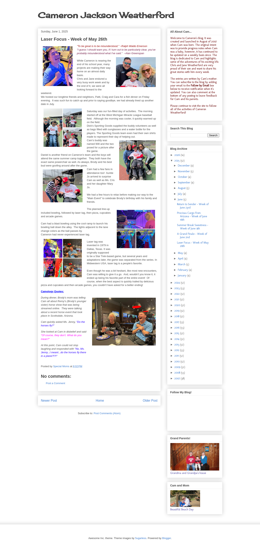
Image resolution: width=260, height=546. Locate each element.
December (184, 165)
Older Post (150, 400)
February (183, 270)
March (182, 264)
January (182, 275)
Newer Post (49, 400)
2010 (177, 361)
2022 (177, 294)
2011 (177, 355)
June (180, 199)
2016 (177, 327)
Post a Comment (55, 383)
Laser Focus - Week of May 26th (193, 244)
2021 (177, 299)
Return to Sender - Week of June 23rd (193, 206)
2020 (177, 305)
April (181, 258)
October (183, 177)
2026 (177, 155)
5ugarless (140, 538)
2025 (177, 160)
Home (100, 400)
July (180, 194)
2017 (177, 322)
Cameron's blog (194, 38)
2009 (177, 367)
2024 (177, 282)
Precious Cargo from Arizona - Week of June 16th (192, 216)
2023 (177, 288)
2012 (177, 350)
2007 (177, 378)
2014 (177, 339)
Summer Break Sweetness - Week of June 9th (192, 226)
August (182, 188)
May (181, 253)
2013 (177, 344)
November (184, 171)
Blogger (166, 538)
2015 (177, 333)
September (184, 182)
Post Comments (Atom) (107, 413)
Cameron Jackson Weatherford (106, 15)
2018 (177, 316)
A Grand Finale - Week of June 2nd (192, 235)
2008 (177, 372)
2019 (177, 310)
